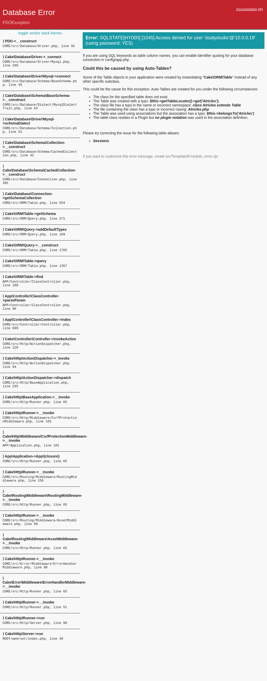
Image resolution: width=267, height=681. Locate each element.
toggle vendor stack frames (40, 33)
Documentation (246, 9)
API (260, 9)
